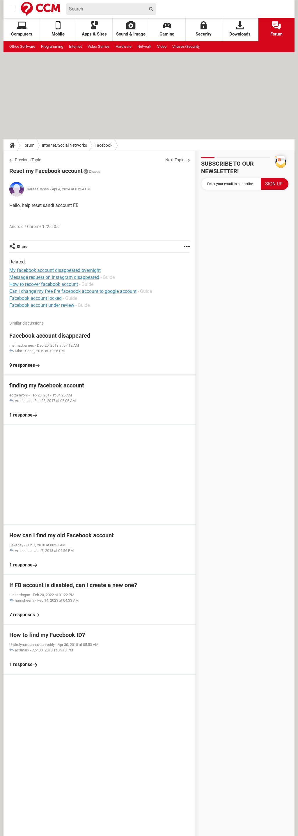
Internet (75, 46)
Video (161, 46)
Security (204, 29)
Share (22, 246)
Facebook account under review (41, 305)
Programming (52, 46)
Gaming (167, 29)
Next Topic (174, 159)
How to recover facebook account (43, 284)
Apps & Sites (94, 29)
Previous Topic (28, 159)
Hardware (124, 46)
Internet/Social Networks (64, 145)
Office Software (22, 46)
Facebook (103, 145)
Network (144, 46)
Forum (276, 29)
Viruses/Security (186, 46)
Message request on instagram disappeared (54, 277)
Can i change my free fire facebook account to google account (72, 291)
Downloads (240, 29)
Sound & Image (131, 29)
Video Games (99, 46)
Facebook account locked (35, 298)
